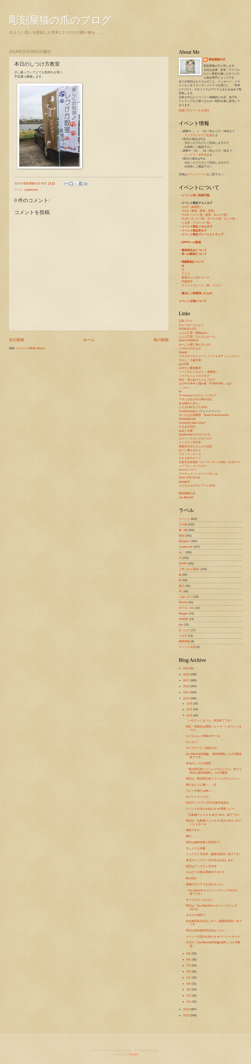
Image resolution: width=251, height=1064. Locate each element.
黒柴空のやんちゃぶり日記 (195, 446)
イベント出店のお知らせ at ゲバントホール (213, 936)
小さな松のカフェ (190, 457)
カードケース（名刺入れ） (202, 747)
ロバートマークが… (198, 796)
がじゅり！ (193, 741)
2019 (186, 668)
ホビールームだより (191, 324)
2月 (188, 995)
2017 (186, 680)
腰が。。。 (193, 836)
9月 (188, 953)
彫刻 (181, 535)
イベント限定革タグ (194, 230)
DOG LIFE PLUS (189, 477)
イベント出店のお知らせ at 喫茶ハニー (210, 808)
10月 (189, 715)
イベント (184, 518)
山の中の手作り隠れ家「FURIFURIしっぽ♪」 (207, 383)
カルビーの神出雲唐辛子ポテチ (205, 872)
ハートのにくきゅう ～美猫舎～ (199, 371)
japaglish (184, 481)
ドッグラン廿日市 (195, 154)
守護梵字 (187, 281)
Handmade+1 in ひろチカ (194, 434)
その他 (183, 524)
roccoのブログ (188, 469)
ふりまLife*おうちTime (193, 407)
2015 (186, 692)
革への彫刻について (194, 253)
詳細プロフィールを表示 (194, 110)
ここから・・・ (188, 387)
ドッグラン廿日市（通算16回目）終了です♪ (213, 854)
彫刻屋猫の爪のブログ (60, 20)
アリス (186, 273)
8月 (188, 959)
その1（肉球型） (192, 206)
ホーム (89, 340)
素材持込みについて (194, 250)
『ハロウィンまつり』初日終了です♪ (209, 720)
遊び (181, 585)
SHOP (183, 563)
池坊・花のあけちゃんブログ (197, 379)
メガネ (183, 635)
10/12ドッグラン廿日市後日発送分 (207, 802)
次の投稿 (16, 340)
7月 (188, 965)
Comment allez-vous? (192, 422)
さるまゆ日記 (187, 426)
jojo (181, 624)
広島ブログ (186, 320)
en (180, 391)
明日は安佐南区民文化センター (205, 930)
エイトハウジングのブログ (195, 438)
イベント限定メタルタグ (197, 226)
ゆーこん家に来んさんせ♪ (195, 344)
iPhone (183, 602)
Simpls (183, 352)
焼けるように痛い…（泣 (201, 784)
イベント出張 (187, 646)
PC (181, 591)
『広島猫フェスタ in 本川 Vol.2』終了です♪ (213, 814)
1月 (188, 1001)
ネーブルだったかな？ (200, 899)
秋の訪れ (191, 878)
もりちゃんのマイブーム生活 (197, 485)
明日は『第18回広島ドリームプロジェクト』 (214, 778)
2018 (186, 674)
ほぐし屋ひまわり (190, 450)
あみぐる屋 (186, 430)
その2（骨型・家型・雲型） (199, 210)
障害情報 (184, 641)
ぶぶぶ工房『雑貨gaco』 (194, 332)
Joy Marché (186, 497)
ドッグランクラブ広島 (198, 135)
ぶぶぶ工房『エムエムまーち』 (198, 336)
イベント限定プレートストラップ (202, 234)
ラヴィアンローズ (190, 454)
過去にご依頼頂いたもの (197, 293)
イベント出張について (193, 301)
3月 (188, 989)
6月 (188, 971)
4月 (188, 983)
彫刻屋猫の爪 (32, 183)
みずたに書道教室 (190, 367)
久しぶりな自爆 (195, 848)
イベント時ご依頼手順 (195, 195)
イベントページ (197, 174)
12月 (189, 703)
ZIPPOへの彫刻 (191, 242)
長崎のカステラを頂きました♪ (205, 884)
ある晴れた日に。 (190, 403)
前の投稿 (161, 340)
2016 (186, 686)
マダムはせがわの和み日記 (195, 399)
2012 (186, 1015)
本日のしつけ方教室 (198, 763)
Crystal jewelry (188, 411)
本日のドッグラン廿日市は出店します (209, 860)
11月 (189, 709)
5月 (188, 977)
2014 (186, 698)
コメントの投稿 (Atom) (30, 348)
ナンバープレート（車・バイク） (202, 285)
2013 (186, 1009)
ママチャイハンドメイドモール (198, 473)
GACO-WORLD (188, 340)
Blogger (183, 613)
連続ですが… (194, 829)
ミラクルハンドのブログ (194, 375)
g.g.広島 (184, 363)
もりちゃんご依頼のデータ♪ (203, 735)
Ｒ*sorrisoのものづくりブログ (197, 395)
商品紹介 (184, 541)
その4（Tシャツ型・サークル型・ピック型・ (210, 218)
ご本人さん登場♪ (189, 569)
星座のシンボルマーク (195, 277)
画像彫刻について (193, 261)
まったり (184, 630)
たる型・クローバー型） (197, 222)
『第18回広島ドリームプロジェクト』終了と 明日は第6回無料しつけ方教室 (214, 771)
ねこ (181, 552)
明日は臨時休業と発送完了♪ (203, 842)
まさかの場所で (195, 914)
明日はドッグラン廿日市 (201, 866)
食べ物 (183, 529)
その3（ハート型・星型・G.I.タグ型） (205, 214)
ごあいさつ (186, 596)
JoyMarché (31, 189)
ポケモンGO (186, 607)
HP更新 (183, 618)
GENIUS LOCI (188, 328)
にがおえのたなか (190, 348)
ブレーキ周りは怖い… (200, 790)
